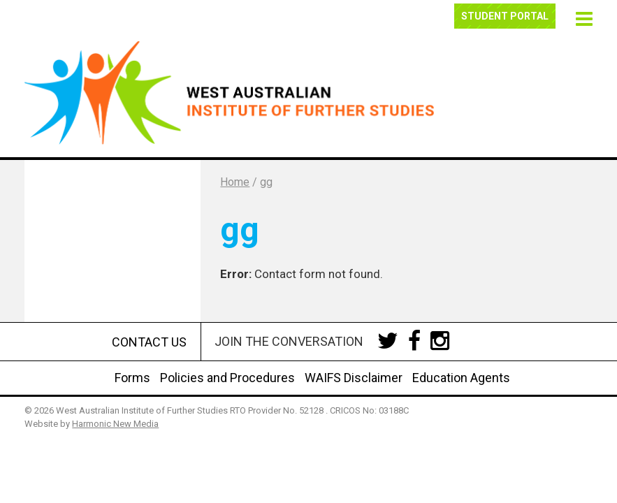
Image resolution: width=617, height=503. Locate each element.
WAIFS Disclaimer (353, 377)
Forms (132, 377)
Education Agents (461, 377)
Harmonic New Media (115, 423)
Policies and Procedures (227, 377)
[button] (581, 17)
